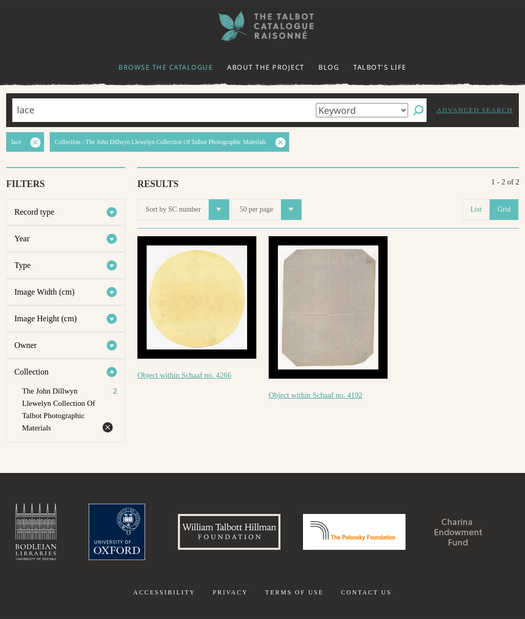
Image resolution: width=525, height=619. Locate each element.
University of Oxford (117, 532)
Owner (25, 345)
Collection (31, 371)
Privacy (230, 592)
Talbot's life (380, 67)
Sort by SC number (187, 209)
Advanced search (475, 110)
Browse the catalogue (165, 67)
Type (22, 265)
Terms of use (294, 592)
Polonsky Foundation (354, 532)
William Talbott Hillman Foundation (229, 532)
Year (21, 238)
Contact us (366, 592)
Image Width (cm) (44, 291)
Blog (328, 67)
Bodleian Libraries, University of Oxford (35, 532)
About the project (266, 67)
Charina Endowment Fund (459, 532)
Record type (34, 212)
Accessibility (164, 592)
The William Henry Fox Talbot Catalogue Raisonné (262, 26)
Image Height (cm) (45, 318)
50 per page (270, 209)
